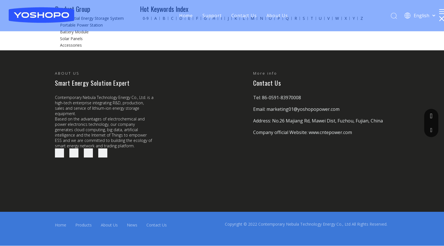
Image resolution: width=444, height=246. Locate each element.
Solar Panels (71, 38)
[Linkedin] (73, 152)
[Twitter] (88, 152)
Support (212, 15)
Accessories (71, 45)
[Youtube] (102, 152)
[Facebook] (59, 152)
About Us (277, 15)
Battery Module (74, 31)
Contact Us (244, 15)
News (132, 225)
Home (186, 15)
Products (83, 225)
